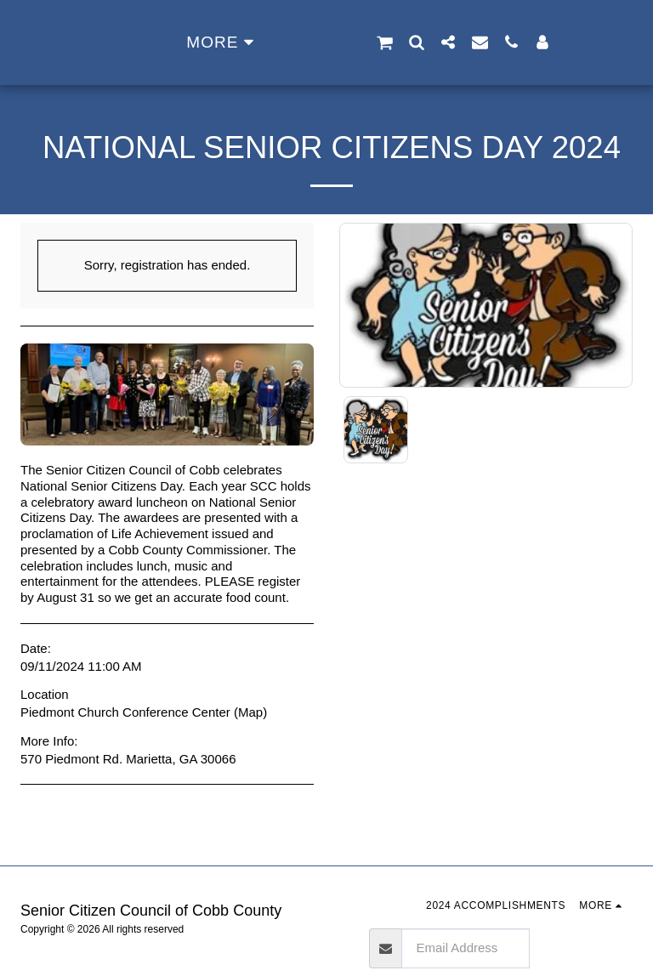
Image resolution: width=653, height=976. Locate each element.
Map (250, 712)
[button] (439, 42)
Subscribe (581, 947)
